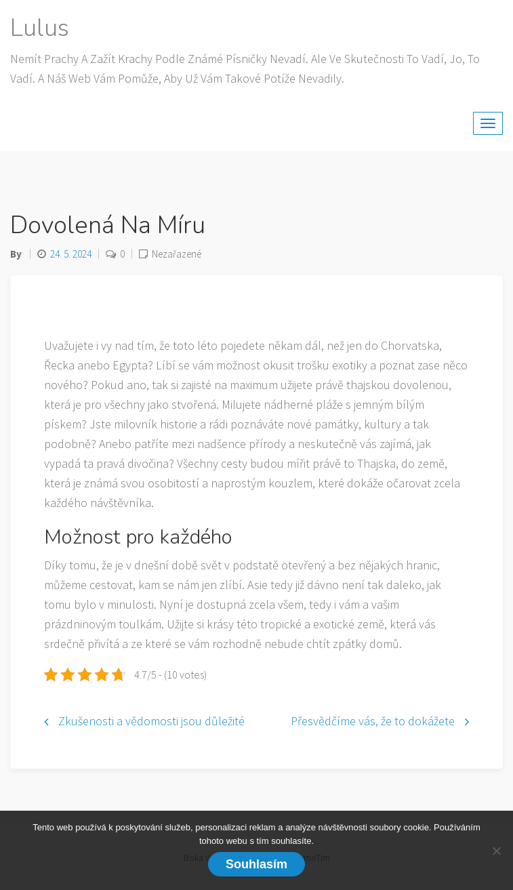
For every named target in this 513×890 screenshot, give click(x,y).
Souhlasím (256, 864)
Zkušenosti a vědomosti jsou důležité (151, 721)
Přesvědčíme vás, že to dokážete (373, 721)
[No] (496, 850)
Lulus (39, 28)
